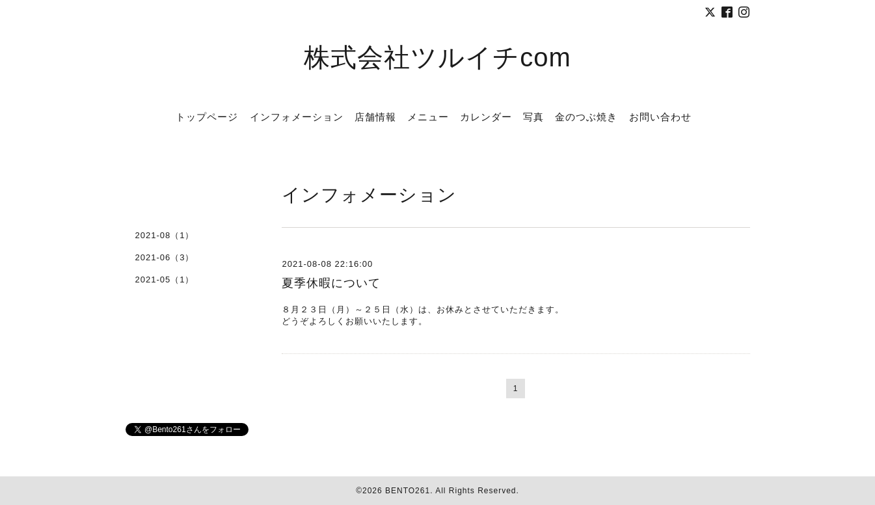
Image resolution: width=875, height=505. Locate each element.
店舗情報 (375, 116)
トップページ (207, 116)
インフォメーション (296, 116)
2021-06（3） (165, 257)
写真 (533, 116)
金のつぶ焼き (586, 116)
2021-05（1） (165, 279)
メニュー (428, 116)
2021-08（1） (165, 235)
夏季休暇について (331, 283)
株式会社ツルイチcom (437, 57)
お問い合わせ (660, 116)
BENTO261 (407, 490)
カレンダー (486, 116)
